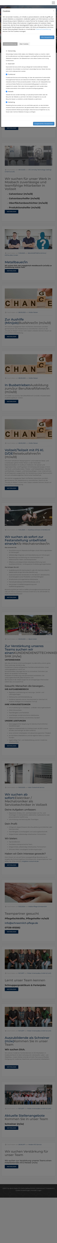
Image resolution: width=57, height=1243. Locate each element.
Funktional (10, 74)
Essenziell (10, 64)
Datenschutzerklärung (43, 29)
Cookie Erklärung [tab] (10, 44)
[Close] (53, 11)
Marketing (10, 102)
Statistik (9, 91)
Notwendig (11, 51)
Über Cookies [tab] (23, 44)
